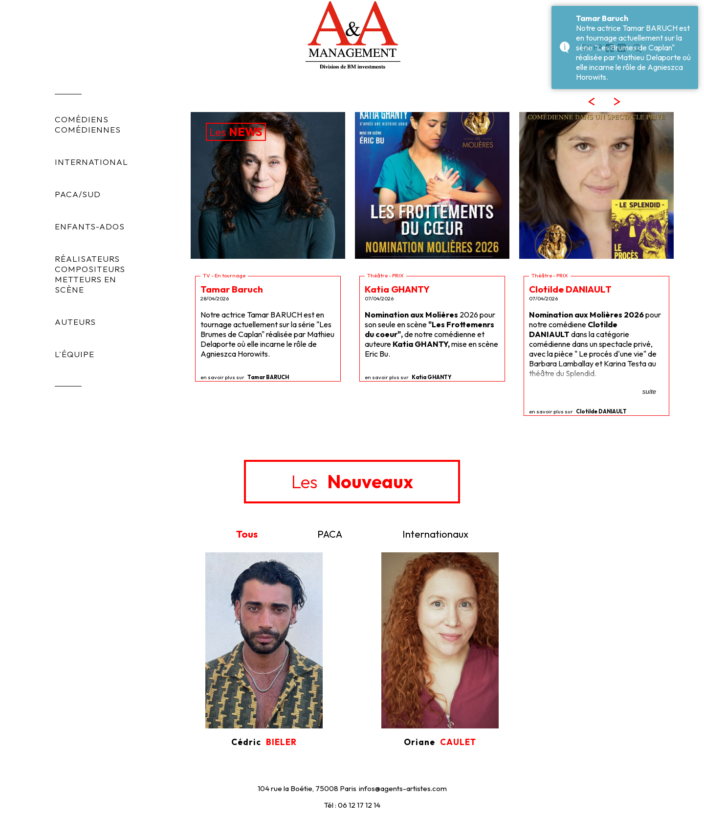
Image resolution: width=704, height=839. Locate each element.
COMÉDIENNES (88, 129)
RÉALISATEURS (87, 258)
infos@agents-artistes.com (403, 788)
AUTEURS (75, 322)
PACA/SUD (78, 194)
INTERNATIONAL (91, 162)
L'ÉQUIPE (74, 354)
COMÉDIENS (82, 119)
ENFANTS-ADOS (90, 226)
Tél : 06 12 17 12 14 (352, 805)
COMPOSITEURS (90, 269)
